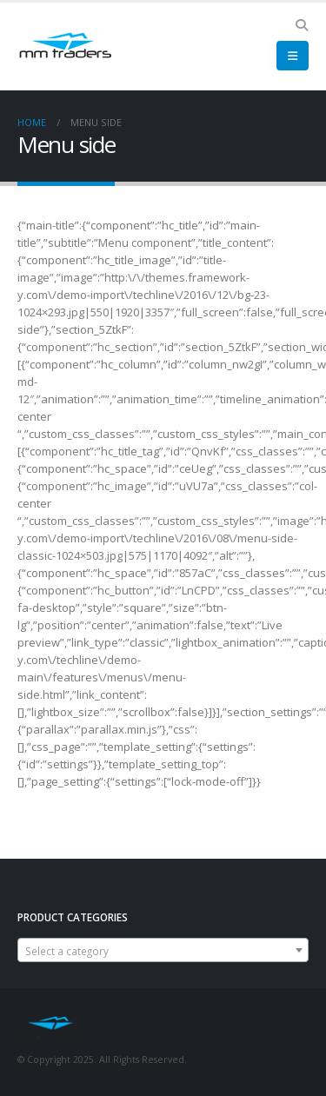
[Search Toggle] (301, 25)
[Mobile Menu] (292, 55)
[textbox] (163, 951)
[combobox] (163, 950)
